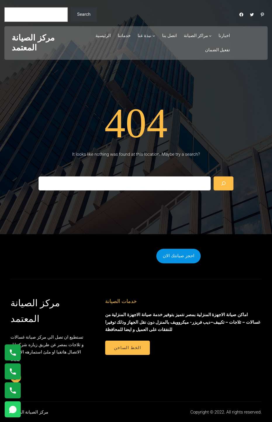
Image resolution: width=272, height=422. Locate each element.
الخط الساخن (127, 348)
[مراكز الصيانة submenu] (210, 35)
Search (84, 14)
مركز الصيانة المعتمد (33, 42)
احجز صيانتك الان (178, 255)
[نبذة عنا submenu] (154, 35)
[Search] (223, 183)
